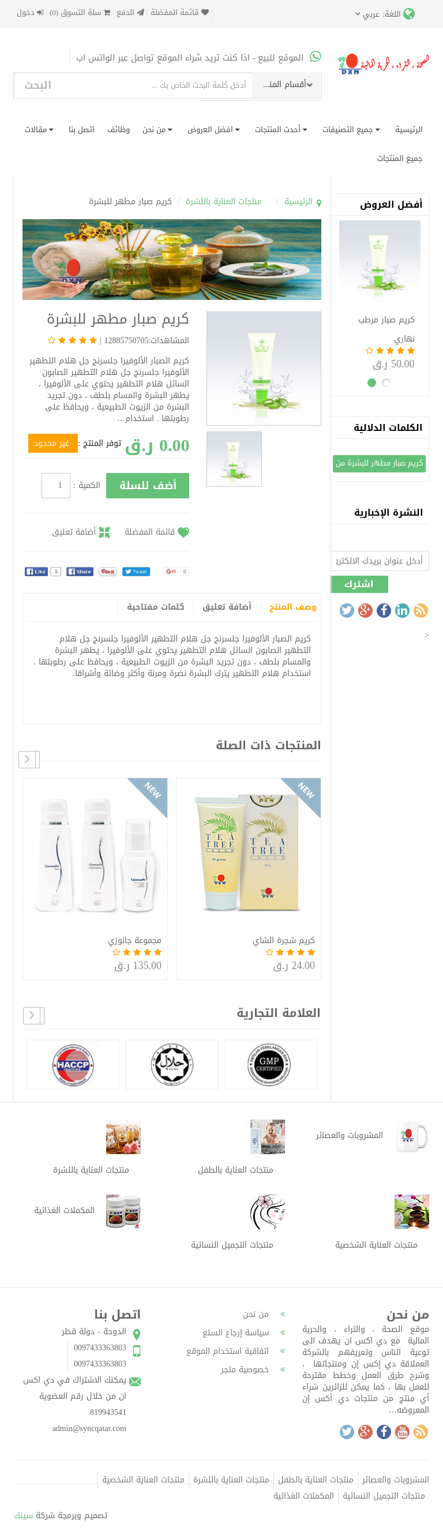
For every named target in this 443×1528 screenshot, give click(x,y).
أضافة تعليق (74, 532)
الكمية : (86, 485)
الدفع (130, 12)
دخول (30, 12)
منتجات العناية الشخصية (143, 1480)
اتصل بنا (82, 129)
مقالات (39, 129)
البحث (37, 85)
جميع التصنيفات (351, 129)
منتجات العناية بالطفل (316, 1480)
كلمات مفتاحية (156, 607)
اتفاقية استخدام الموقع (235, 1351)
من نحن (157, 129)
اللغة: (398, 13)
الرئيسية (409, 129)
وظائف (118, 129)
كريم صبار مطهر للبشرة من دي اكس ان (379, 464)
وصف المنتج (293, 607)
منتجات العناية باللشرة (224, 201)
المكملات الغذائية (303, 1496)
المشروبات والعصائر (395, 1480)
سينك (23, 1515)
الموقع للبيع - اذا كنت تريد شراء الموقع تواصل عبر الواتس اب (198, 58)
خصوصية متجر (253, 1369)
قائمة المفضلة (180, 12)
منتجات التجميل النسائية (384, 1496)
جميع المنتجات (400, 158)
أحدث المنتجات (281, 129)
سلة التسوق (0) (80, 12)
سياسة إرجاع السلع (243, 1333)
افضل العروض (213, 129)
